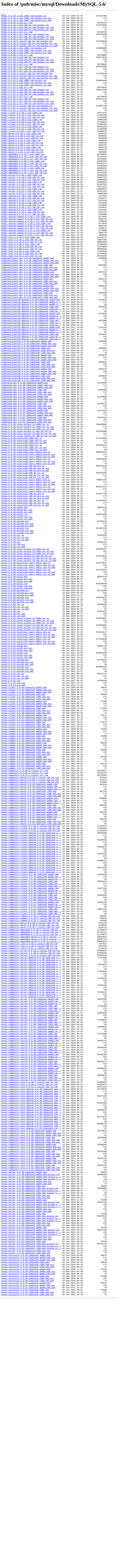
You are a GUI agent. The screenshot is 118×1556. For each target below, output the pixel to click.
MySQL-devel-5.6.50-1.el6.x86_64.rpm (22, 169)
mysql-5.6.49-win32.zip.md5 (16, 620)
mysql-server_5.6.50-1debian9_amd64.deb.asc (26, 1448)
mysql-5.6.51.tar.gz (12, 806)
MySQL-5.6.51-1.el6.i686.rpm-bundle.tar (24, 94)
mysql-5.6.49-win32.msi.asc (16, 609)
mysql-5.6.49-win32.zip (14, 615)
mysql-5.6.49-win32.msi (14, 606)
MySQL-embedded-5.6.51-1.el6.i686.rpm (22, 199)
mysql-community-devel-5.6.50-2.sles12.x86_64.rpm (30, 1108)
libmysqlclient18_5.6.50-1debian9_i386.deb (25, 432)
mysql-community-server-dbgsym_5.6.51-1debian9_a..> (31, 1180)
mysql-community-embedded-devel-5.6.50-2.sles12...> (31, 1124)
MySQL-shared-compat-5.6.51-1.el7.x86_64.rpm (27, 279)
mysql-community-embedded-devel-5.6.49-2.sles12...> (31, 1121)
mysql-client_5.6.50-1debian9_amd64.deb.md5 (26, 844)
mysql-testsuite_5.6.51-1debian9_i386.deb (25, 1545)
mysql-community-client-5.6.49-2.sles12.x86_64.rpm (30, 988)
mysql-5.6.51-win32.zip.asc (16, 783)
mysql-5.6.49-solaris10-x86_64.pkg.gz (22, 556)
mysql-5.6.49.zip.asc (13, 651)
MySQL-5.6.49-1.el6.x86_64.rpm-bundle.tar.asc (27, 30)
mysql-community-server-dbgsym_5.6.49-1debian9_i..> (31, 1155)
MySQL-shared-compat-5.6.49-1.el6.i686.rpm (25, 257)
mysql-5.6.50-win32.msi (14, 689)
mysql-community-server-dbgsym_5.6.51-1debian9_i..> (31, 1188)
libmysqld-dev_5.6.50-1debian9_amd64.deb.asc (27, 476)
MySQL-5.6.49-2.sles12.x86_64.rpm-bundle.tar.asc (29, 49)
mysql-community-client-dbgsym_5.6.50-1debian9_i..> (31, 1022)
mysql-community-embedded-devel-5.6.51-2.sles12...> (31, 1127)
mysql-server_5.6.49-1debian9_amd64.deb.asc (26, 1415)
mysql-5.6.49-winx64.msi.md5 (17, 628)
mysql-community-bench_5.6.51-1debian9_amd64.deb (29, 972)
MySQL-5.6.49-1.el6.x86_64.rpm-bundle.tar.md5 (27, 33)
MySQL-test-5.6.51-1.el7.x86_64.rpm (21, 304)
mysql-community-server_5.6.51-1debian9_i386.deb (29, 1238)
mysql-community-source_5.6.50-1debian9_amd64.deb (30, 1263)
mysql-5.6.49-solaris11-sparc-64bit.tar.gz (25, 581)
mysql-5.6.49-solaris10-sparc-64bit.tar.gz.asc (28, 551)
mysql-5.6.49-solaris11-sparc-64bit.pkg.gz (25, 573)
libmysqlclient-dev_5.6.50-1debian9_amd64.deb (27, 324)
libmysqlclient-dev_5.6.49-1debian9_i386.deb (27, 315)
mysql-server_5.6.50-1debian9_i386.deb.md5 (25, 1468)
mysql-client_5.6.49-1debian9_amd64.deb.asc (26, 825)
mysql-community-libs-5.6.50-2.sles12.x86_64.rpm (29, 1132)
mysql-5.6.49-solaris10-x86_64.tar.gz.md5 (25, 570)
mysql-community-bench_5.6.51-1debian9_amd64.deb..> (31, 975)
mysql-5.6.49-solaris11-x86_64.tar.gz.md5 (25, 603)
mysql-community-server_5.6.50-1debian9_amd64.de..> (31, 1216)
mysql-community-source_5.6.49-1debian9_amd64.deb (30, 1246)
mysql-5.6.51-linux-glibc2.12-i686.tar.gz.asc (27, 742)
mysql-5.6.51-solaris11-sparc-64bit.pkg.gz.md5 (28, 761)
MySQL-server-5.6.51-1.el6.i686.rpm (21, 224)
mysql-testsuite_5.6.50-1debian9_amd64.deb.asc (28, 1523)
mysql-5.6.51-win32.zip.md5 (16, 786)
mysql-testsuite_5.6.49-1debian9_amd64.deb (25, 1504)
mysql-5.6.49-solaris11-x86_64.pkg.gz (22, 590)
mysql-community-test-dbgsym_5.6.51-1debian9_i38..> (31, 1346)
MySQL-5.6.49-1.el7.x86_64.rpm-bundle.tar (25, 38)
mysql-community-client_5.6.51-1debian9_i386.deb (29, 1088)
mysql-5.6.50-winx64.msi (15, 706)
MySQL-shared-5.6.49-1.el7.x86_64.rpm (22, 238)
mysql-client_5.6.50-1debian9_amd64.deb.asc (26, 842)
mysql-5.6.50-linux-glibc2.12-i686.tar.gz (25, 656)
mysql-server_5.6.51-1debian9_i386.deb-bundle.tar (30, 1490)
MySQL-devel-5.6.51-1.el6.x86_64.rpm (22, 177)
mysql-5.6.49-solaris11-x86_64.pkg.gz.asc (25, 592)
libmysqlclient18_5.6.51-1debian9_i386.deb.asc (28, 451)
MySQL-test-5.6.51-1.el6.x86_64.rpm (21, 302)
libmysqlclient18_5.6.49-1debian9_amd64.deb (26, 407)
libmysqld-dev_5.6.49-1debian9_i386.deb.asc (26, 468)
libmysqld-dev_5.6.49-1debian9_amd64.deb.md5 (27, 462)
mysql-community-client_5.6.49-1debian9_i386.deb (29, 1055)
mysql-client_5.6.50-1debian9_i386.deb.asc (25, 850)
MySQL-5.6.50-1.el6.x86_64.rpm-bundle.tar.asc (27, 69)
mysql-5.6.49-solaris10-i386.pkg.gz (21, 523)
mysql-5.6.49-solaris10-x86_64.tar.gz (22, 565)
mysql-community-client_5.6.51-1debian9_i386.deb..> (31, 1091)
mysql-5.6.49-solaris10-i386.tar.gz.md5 (24, 537)
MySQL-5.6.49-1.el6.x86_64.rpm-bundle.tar (25, 27)
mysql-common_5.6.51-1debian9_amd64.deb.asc (26, 908)
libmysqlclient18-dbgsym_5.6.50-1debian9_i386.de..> (31, 385)
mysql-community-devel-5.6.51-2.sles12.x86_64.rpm (30, 1110)
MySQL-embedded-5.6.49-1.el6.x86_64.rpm (24, 185)
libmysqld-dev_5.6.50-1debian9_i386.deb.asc (26, 484)
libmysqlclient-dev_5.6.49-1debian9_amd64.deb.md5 (30, 313)
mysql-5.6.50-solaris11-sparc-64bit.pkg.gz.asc (28, 675)
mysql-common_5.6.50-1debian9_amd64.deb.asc (26, 891)
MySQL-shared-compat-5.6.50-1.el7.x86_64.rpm (27, 271)
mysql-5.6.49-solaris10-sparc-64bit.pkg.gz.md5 (28, 545)
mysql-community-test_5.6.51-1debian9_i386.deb (28, 1396)
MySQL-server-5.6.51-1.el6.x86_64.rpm (22, 227)
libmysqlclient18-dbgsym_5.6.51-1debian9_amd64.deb (30, 390)
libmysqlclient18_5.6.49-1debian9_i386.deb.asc (28, 418)
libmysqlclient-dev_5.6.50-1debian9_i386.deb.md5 (29, 338)
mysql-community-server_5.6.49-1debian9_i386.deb (29, 1204)
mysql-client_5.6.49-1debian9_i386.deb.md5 (25, 836)
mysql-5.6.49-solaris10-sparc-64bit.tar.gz (25, 548)
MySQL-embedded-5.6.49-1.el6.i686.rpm (22, 182)
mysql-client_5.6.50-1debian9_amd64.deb (24, 839)
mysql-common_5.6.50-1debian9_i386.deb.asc (25, 900)
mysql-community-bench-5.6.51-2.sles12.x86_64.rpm (30, 936)
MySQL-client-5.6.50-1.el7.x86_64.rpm (22, 146)
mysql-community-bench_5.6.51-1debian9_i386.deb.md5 (31, 986)
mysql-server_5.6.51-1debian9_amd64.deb (24, 1470)
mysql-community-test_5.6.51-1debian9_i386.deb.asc (30, 1398)
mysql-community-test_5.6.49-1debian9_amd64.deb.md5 (31, 1360)
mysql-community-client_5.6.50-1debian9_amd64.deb (30, 1063)
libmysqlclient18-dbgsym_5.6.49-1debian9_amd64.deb (30, 357)
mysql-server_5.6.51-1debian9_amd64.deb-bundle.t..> (31, 1476)
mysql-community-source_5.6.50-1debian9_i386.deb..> (31, 1274)
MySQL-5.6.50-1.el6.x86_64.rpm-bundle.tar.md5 (27, 72)
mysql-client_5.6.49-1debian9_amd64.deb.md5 (26, 828)
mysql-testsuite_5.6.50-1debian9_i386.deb (25, 1529)
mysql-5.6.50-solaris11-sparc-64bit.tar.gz (25, 681)
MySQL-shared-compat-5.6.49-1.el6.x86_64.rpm (27, 260)
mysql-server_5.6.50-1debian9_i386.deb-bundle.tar (30, 1457)
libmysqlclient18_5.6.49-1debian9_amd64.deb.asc (28, 410)
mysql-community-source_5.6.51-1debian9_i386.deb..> (31, 1290)
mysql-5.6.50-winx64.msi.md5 (17, 711)
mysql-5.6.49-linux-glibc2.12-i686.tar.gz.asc (27, 509)
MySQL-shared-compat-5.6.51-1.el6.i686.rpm (25, 274)
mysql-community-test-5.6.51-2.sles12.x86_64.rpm (29, 1301)
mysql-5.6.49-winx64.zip (15, 631)
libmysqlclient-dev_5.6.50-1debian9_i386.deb (27, 332)
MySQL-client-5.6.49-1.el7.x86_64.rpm (22, 138)
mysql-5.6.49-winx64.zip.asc (17, 634)
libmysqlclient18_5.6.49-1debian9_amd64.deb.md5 (28, 412)
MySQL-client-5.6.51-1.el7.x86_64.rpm (22, 155)
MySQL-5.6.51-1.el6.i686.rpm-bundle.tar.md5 (26, 99)
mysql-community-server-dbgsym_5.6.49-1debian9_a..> (31, 1146)
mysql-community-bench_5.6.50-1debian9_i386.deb (28, 963)
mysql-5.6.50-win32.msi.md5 (16, 695)
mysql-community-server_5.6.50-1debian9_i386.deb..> (31, 1224)
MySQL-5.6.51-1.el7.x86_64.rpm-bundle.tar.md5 (27, 121)
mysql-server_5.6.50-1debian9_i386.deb (23, 1454)
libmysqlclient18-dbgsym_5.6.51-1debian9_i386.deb (30, 398)
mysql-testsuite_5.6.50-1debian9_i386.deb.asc (27, 1531)
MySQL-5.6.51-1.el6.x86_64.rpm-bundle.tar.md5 (27, 110)
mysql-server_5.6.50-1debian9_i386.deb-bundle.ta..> (31, 1459)
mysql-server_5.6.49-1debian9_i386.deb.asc (25, 1432)
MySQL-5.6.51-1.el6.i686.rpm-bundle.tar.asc (26, 97)
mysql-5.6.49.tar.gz (12, 639)
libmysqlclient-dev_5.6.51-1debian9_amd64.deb (27, 340)
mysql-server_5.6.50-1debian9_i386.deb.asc (25, 1465)
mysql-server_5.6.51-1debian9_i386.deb (23, 1487)
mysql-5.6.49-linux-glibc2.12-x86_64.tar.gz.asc (28, 518)
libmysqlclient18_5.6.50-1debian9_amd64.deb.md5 (28, 429)
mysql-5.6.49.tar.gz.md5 (15, 645)
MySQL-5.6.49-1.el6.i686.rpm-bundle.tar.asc (26, 19)
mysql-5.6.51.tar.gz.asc (15, 808)
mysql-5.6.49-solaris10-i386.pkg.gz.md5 (24, 529)
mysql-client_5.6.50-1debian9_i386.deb (23, 847)
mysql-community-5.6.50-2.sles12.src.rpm (24, 925)
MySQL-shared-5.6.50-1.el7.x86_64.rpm (22, 246)
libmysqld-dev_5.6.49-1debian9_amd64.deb (24, 457)
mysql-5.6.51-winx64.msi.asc (17, 792)
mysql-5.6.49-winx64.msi (15, 623)
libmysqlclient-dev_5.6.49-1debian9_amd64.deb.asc (30, 310)
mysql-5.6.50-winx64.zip (15, 714)
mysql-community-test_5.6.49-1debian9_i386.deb (28, 1362)
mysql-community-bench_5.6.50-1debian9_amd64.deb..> (31, 958)
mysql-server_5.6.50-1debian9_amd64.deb (24, 1437)
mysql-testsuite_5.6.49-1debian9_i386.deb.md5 (27, 1517)
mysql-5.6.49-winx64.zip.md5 (17, 637)
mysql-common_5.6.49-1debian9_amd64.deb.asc (26, 875)
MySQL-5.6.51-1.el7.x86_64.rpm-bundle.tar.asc (27, 119)
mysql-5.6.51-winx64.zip (15, 797)
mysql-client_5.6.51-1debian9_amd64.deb (24, 855)
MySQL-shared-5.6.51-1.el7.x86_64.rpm (22, 254)
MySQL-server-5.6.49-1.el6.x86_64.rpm (22, 210)
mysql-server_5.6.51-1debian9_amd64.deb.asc (26, 1481)
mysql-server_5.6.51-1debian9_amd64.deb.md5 (26, 1484)
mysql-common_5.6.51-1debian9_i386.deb (23, 914)
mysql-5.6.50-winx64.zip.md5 (17, 720)
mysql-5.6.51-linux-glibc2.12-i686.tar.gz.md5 (27, 745)
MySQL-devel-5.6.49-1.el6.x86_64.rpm (22, 160)
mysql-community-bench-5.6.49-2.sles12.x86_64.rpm (30, 930)
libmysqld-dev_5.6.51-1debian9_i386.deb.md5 (26, 504)
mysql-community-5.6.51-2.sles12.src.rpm (24, 927)
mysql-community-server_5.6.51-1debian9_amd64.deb (30, 1229)
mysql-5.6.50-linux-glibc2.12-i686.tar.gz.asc (27, 659)
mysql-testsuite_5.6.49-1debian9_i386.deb (25, 1512)
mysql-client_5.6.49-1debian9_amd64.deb (24, 822)
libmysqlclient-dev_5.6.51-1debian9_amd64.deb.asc (30, 343)
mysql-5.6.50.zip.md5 (13, 736)
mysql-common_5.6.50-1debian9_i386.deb (23, 897)
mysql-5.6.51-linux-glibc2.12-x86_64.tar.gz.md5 (28, 753)
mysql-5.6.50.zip (10, 731)
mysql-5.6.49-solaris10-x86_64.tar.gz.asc (25, 567)
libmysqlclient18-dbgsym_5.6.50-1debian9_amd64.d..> (31, 376)
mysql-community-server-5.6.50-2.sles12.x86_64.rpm (30, 1141)
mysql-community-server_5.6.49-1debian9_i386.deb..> (31, 1207)
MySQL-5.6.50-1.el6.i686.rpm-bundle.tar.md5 (26, 61)
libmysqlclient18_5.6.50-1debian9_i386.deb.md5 (28, 437)
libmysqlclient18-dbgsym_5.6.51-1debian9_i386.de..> (31, 401)
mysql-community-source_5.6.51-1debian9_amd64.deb (30, 1279)
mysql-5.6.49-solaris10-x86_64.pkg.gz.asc (25, 559)
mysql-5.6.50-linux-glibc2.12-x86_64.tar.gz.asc (28, 667)
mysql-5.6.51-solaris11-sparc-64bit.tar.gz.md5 (28, 770)
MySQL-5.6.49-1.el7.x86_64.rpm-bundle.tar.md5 (27, 44)
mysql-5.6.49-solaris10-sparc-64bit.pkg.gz (25, 540)
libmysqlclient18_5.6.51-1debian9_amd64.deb (26, 440)
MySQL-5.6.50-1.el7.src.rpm (16, 74)
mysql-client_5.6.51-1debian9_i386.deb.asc (25, 867)
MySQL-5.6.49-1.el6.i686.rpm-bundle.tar (24, 16)
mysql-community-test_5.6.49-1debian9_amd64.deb (28, 1354)
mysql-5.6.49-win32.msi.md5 (16, 612)
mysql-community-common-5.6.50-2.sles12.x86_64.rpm (30, 1099)
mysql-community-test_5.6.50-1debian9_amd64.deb (28, 1371)
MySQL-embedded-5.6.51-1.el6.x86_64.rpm (24, 202)
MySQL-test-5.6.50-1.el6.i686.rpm (20, 290)
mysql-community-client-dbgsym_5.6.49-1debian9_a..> (31, 997)
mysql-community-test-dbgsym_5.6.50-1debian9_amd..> (31, 1321)
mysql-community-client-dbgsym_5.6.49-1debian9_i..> (31, 1005)
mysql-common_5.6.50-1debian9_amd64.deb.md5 (26, 894)
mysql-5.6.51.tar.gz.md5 (15, 811)
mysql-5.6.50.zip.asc (13, 734)
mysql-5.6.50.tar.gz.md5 (15, 728)
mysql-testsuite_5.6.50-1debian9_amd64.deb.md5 (28, 1526)
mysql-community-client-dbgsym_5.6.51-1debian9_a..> (31, 1030)
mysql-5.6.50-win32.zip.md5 (16, 703)
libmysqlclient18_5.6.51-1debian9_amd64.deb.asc (28, 443)
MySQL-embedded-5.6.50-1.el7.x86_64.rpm (24, 196)
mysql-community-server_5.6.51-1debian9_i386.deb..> (31, 1240)
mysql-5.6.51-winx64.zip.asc (17, 800)
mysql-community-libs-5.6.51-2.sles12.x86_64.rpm (29, 1135)
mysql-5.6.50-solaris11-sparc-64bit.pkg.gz (25, 673)
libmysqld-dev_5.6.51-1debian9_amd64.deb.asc (27, 493)
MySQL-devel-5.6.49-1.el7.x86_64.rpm (22, 163)
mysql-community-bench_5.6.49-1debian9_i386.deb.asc (31, 950)
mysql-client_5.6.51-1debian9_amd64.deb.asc (26, 858)
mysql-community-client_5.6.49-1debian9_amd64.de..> (31, 1049)
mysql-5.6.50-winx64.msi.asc (17, 709)
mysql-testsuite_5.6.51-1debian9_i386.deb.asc (27, 1548)
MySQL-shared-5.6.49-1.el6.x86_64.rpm (22, 235)
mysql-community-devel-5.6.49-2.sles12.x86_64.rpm (30, 1105)
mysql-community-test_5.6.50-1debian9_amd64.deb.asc (31, 1373)
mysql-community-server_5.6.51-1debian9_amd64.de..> (31, 1232)
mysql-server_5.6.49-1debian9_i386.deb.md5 (25, 1434)
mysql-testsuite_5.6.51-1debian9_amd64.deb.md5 (28, 1542)
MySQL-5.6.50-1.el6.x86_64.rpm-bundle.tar (25, 66)
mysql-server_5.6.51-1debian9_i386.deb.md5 (25, 1501)
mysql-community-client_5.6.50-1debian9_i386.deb (29, 1072)
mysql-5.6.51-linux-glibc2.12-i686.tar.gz (25, 739)
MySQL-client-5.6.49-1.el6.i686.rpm (21, 133)
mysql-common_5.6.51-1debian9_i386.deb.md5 (25, 919)
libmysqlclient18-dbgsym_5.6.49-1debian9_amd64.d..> (31, 360)
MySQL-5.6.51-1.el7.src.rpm (16, 113)
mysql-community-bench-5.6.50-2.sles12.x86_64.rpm (30, 933)
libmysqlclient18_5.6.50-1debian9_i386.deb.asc (28, 434)
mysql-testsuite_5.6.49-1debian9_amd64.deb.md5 (28, 1509)
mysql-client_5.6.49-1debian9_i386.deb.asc (25, 833)
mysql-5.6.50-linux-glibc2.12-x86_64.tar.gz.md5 (28, 670)
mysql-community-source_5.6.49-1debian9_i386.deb (29, 1254)
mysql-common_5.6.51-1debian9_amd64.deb (24, 905)
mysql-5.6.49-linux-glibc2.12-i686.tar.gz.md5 (27, 512)
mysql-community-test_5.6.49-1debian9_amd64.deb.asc (31, 1357)
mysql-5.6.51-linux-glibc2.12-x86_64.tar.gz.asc (28, 750)
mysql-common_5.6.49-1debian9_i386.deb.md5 (25, 886)
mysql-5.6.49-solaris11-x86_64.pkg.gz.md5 (25, 595)
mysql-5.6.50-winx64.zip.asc (17, 717)
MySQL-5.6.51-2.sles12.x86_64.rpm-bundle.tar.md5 (29, 130)
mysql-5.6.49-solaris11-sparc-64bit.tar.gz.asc (28, 584)
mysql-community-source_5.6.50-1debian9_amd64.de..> (31, 1265)
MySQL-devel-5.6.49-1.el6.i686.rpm (21, 157)
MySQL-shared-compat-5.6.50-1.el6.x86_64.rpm (27, 268)
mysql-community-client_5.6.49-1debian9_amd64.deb (30, 1047)
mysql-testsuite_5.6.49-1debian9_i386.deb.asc (27, 1515)
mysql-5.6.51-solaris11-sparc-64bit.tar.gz (25, 764)
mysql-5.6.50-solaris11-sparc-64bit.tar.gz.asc (28, 684)
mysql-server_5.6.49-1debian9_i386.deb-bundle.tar (30, 1423)
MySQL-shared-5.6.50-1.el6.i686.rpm (21, 241)
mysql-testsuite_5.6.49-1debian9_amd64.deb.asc (28, 1506)
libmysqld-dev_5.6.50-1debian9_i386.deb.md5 (26, 487)
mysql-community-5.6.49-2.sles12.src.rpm (24, 922)
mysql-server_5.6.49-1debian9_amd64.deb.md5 (26, 1418)
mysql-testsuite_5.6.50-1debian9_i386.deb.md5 (27, 1534)
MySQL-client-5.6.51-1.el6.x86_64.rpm (22, 152)
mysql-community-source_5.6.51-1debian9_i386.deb (29, 1288)
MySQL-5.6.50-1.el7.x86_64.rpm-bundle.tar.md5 (27, 83)
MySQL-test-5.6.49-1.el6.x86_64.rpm (21, 285)
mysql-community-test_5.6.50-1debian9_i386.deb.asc (30, 1382)
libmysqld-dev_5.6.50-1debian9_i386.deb (24, 482)
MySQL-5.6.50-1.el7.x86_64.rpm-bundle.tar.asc (27, 80)
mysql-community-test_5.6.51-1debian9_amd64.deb (28, 1387)
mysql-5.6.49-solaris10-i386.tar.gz (21, 531)
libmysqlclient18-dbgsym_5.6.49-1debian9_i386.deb (30, 365)
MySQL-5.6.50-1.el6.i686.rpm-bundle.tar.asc (26, 58)
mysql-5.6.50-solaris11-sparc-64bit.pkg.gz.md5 (28, 678)
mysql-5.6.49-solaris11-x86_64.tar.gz (22, 598)
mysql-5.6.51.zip (10, 814)
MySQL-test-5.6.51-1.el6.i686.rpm (20, 299)
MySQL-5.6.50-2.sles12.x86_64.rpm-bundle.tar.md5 (29, 91)
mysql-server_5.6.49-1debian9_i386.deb (23, 1421)
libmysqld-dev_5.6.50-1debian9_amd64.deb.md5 (27, 479)
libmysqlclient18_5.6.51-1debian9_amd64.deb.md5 (28, 446)
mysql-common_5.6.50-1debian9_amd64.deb (24, 889)
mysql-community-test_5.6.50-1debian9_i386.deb (28, 1379)
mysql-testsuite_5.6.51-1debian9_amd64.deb (25, 1537)
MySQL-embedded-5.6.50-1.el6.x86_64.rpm (24, 193)
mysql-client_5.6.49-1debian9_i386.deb (23, 831)
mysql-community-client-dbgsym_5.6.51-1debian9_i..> (31, 1038)
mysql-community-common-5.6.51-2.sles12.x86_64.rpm (30, 1102)
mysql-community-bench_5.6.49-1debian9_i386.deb (28, 947)
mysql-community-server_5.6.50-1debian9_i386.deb (29, 1221)
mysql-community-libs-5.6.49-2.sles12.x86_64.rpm (29, 1130)
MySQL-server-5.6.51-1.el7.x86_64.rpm (22, 230)
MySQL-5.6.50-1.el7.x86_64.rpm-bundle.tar (25, 77)
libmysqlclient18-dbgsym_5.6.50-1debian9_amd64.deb (30, 374)
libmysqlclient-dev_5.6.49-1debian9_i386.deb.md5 (29, 321)
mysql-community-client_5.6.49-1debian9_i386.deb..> (31, 1058)
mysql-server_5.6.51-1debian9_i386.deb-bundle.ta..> (31, 1493)
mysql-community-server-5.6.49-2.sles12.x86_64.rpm (30, 1138)
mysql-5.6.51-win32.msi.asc (16, 775)
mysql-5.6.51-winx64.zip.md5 (17, 803)
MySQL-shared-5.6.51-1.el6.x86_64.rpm (22, 252)
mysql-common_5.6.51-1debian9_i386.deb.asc (25, 916)
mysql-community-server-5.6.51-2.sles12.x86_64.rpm (30, 1144)
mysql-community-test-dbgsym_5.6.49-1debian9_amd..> (31, 1304)
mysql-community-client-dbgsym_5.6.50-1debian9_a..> (31, 1013)
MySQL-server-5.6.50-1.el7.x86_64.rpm (22, 221)
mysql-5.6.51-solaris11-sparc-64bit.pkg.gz (25, 756)
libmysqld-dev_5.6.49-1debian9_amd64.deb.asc (27, 459)
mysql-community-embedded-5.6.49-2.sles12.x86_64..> (31, 1113)
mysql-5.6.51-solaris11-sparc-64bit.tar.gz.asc (28, 767)
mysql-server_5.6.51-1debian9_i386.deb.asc (25, 1498)
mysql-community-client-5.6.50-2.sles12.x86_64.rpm (30, 991)
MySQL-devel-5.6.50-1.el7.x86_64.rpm (22, 171)
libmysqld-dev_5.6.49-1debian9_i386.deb (24, 465)
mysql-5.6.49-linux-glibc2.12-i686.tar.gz (25, 506)
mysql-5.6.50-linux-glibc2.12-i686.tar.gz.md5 (27, 662)
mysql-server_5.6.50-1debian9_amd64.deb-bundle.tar (30, 1440)
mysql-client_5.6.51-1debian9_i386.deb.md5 (25, 869)
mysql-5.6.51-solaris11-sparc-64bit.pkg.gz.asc (28, 759)
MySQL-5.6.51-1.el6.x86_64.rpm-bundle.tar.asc (27, 108)
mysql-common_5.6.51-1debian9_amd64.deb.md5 (26, 911)
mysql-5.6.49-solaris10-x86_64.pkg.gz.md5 (25, 562)
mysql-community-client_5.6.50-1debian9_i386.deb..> (31, 1074)
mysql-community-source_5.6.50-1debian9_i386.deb (29, 1271)
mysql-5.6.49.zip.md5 (13, 653)
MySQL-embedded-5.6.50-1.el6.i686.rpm (22, 191)
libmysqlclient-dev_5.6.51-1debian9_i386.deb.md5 (29, 354)
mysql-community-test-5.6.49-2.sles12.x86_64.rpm (29, 1296)
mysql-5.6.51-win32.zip (14, 781)
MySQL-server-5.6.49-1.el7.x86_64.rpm (22, 213)
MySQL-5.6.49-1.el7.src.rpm (16, 36)
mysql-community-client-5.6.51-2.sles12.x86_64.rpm (30, 994)
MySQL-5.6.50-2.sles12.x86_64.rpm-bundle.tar (27, 85)
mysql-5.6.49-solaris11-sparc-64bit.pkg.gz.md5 (28, 578)
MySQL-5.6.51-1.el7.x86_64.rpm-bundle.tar (25, 116)
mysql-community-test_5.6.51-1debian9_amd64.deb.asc (31, 1390)
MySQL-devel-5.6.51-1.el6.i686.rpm (21, 174)
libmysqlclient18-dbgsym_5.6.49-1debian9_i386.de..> (31, 368)
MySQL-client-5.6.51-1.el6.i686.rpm (21, 149)
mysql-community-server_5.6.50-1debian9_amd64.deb (30, 1213)
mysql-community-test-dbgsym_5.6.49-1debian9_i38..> (31, 1312)
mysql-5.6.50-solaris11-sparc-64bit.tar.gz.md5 (28, 687)
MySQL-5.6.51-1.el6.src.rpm (16, 102)
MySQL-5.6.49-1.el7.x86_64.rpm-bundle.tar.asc (27, 41)
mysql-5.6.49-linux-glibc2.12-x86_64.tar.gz (26, 515)
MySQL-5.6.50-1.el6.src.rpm (16, 63)
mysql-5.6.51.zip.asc (13, 817)
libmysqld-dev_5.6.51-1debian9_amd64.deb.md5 (27, 495)
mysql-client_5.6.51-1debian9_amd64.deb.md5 (26, 861)
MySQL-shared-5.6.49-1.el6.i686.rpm (21, 232)
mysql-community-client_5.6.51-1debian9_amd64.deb (30, 1080)
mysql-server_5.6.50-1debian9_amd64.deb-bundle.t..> (31, 1443)
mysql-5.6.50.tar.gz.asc (15, 725)
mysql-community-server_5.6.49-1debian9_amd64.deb (30, 1196)
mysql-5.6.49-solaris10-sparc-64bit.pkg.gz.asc (28, 542)
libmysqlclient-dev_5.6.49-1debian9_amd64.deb (27, 307)
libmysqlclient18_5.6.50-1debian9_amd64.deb (26, 423)
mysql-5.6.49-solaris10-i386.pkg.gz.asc (24, 526)
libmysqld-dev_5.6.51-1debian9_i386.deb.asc (26, 501)
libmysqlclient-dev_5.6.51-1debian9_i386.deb (27, 349)
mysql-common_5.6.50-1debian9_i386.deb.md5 (25, 903)
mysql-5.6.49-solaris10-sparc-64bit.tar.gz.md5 (28, 554)
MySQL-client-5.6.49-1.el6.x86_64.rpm (22, 135)
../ (3, 13)
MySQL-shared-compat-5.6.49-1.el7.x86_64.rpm (27, 263)
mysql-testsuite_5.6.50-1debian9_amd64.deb (25, 1520)
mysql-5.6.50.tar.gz (12, 723)
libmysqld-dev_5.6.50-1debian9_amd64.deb (24, 473)
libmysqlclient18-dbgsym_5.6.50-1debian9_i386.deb (30, 382)
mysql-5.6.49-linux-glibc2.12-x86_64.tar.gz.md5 (28, 520)
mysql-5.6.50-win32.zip (14, 698)
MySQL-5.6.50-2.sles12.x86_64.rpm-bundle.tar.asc (29, 88)
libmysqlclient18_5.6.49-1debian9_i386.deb (25, 415)
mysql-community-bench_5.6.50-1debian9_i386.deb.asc (31, 966)
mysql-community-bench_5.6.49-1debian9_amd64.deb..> (31, 941)
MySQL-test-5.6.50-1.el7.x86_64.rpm (21, 296)
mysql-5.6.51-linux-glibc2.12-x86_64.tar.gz (26, 747)
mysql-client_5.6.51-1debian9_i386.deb (23, 864)
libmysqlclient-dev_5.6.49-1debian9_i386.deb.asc (29, 318)
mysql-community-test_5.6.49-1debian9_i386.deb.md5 (30, 1368)
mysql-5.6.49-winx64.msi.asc (17, 626)
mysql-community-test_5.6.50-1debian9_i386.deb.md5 (30, 1385)
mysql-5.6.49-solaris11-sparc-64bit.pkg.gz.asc (28, 576)
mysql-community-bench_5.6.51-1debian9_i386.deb (28, 980)
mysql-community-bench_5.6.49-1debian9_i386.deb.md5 (31, 952)
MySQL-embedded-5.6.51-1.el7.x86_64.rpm (24, 205)
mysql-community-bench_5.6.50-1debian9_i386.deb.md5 (31, 969)
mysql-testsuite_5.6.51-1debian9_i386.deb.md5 (27, 1551)
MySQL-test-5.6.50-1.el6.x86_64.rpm (21, 293)
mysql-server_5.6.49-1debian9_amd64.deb (24, 1404)
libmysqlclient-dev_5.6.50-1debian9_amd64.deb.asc (30, 326)
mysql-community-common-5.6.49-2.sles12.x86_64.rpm (30, 1096)
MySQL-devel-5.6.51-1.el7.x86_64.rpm (22, 180)
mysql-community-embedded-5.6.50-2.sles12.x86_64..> (31, 1116)
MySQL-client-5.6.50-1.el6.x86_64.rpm (22, 144)
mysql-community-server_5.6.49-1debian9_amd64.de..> (31, 1199)
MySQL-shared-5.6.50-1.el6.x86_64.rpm (22, 243)
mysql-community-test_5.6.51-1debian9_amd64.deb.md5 (31, 1393)
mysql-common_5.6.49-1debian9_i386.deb (23, 880)
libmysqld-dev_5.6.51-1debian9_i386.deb (24, 498)
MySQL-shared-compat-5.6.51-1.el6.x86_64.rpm (27, 277)
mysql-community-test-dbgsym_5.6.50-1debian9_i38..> (31, 1329)
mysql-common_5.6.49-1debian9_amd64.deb (24, 872)
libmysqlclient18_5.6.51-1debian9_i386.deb (25, 448)
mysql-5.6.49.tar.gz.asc (15, 642)
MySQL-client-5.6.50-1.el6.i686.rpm (21, 141)
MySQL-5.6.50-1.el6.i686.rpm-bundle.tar (24, 55)
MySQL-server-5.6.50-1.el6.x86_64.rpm (22, 218)
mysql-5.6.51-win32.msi (14, 772)
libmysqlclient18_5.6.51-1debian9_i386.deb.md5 (28, 454)
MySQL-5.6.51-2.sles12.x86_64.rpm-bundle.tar (27, 124)
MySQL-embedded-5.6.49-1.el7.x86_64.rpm (24, 188)
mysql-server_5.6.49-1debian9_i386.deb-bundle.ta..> (31, 1426)
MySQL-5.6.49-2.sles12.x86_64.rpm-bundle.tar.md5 (29, 52)
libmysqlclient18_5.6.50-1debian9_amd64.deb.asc (28, 426)
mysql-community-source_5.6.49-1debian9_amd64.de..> (31, 1249)
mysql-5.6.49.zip (10, 648)
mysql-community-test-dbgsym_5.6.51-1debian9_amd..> (31, 1337)
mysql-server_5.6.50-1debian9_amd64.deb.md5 (26, 1451)
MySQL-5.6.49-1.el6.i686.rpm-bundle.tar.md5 (26, 22)
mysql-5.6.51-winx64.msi (15, 789)
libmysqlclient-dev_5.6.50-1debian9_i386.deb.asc (29, 335)
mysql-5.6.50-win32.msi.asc (16, 692)
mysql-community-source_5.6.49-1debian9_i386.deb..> (31, 1257)
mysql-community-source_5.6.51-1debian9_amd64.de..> (31, 1282)
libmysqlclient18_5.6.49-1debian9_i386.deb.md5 (28, 421)
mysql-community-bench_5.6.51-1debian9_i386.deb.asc (31, 983)
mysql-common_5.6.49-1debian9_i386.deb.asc (25, 883)
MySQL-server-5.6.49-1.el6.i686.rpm (21, 207)
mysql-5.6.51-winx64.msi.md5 (17, 795)
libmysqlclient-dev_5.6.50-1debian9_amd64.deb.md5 (30, 329)
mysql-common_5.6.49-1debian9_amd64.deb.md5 (26, 878)
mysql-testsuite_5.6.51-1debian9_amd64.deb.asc (28, 1540)
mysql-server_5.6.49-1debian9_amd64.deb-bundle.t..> (31, 1409)
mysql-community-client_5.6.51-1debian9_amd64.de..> (31, 1083)
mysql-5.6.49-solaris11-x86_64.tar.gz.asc (25, 601)
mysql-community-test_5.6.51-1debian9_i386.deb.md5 (30, 1401)
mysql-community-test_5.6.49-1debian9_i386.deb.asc (30, 1365)
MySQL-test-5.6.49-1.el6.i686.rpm (20, 282)
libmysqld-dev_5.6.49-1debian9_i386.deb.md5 (26, 470)
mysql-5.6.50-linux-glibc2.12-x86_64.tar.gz (26, 664)
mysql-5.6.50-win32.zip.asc (16, 700)
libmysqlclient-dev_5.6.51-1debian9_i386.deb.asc (29, 351)
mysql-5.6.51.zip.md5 (13, 819)
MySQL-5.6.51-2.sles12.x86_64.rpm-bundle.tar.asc (29, 127)
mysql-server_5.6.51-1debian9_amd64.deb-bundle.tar (30, 1473)
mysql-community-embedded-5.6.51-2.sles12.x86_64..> (31, 1119)
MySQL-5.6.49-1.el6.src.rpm (16, 25)
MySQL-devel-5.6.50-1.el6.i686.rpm (21, 166)
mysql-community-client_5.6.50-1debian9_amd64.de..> (31, 1066)
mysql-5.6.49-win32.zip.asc (16, 617)
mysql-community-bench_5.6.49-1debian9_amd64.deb (29, 939)
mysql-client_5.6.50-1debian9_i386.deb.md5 (25, 853)
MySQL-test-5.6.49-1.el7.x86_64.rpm (21, 288)
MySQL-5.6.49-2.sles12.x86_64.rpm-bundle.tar (27, 47)
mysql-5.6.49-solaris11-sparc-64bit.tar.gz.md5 (28, 587)
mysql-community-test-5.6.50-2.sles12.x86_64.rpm (29, 1299)
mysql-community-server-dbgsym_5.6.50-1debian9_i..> (31, 1171)
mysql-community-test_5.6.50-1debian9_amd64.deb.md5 (31, 1376)
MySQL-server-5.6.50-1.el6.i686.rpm (21, 216)
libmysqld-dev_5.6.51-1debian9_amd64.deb (24, 490)
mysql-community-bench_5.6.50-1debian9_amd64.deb (29, 955)
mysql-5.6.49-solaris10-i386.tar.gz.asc (24, 534)
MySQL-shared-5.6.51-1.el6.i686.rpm (21, 249)
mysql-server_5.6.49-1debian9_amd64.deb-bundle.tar (30, 1407)
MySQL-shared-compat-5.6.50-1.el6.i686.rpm (25, 266)
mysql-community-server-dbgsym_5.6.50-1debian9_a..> (31, 1163)
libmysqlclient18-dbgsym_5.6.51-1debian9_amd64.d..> (31, 393)
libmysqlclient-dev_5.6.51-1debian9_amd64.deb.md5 (30, 346)
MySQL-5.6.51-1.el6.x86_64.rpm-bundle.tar (25, 105)
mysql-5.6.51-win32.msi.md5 (16, 778)
